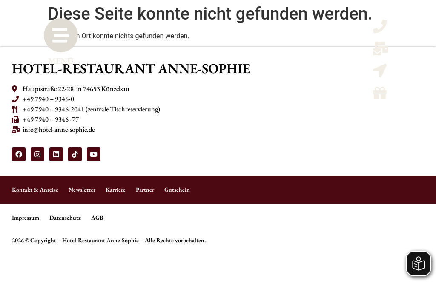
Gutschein (177, 189)
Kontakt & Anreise (35, 189)
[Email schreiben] (381, 51)
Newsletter (82, 189)
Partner (145, 189)
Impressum (25, 217)
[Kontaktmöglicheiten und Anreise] (380, 73)
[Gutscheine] (380, 95)
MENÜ (61, 60)
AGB (97, 217)
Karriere (116, 189)
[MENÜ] (61, 35)
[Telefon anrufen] (380, 29)
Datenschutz (65, 217)
